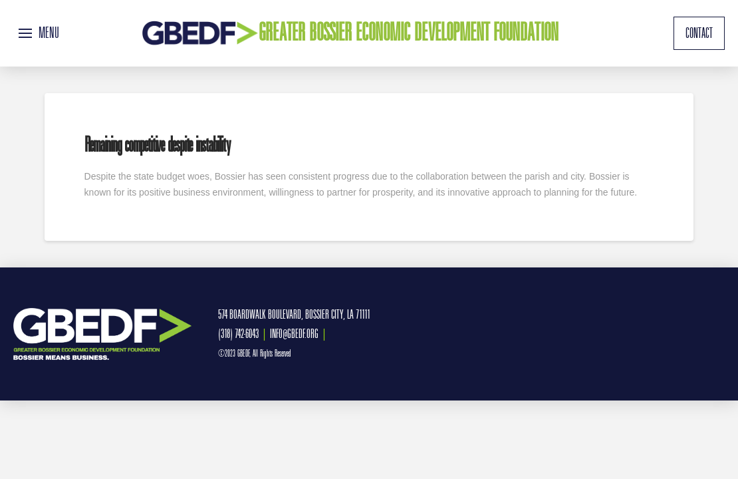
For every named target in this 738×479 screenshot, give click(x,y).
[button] (38, 33)
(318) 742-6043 (238, 333)
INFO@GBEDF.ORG (294, 333)
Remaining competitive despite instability (157, 145)
